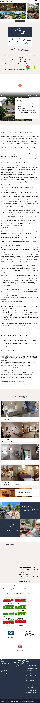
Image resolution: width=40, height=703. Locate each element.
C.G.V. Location (4, 671)
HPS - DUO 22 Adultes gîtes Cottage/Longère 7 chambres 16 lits (31, 692)
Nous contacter (4, 673)
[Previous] (3, 409)
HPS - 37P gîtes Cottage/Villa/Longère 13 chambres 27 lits (30, 680)
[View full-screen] (37, 402)
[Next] (37, 409)
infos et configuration (30, 701)
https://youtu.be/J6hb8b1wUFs (26, 132)
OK (25, 701)
